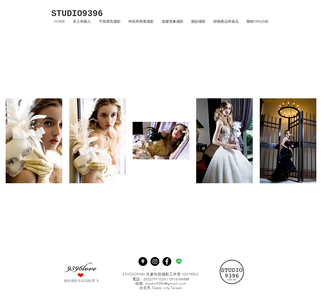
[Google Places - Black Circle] (142, 261)
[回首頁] (232, 272)
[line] (178, 261)
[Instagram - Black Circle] (154, 261)
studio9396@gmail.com (165, 283)
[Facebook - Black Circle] (166, 261)
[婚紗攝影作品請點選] (81, 280)
